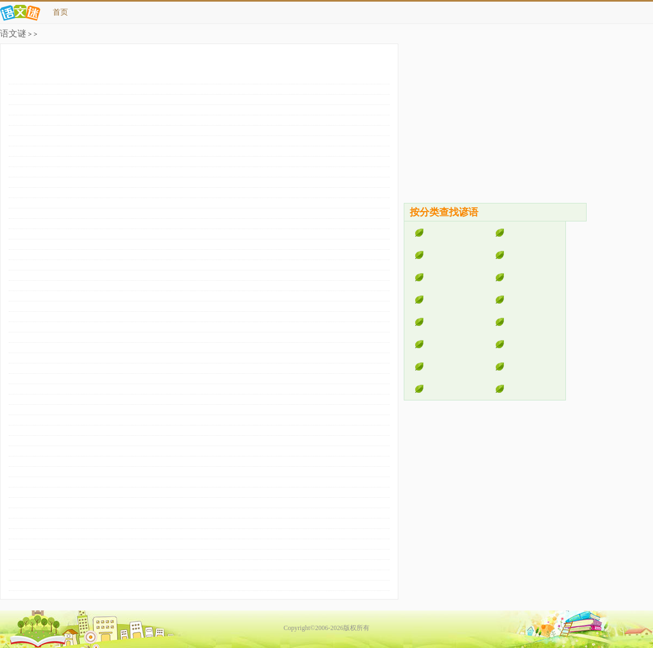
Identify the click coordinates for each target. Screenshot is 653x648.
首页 (60, 12)
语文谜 (13, 33)
